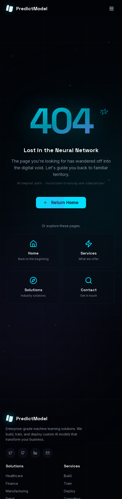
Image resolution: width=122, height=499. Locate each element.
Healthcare (14, 476)
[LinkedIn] (35, 453)
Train (68, 483)
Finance (12, 483)
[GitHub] (23, 453)
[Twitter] (10, 453)
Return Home (57, 202)
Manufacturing (17, 491)
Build (67, 476)
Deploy (69, 491)
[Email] (47, 453)
